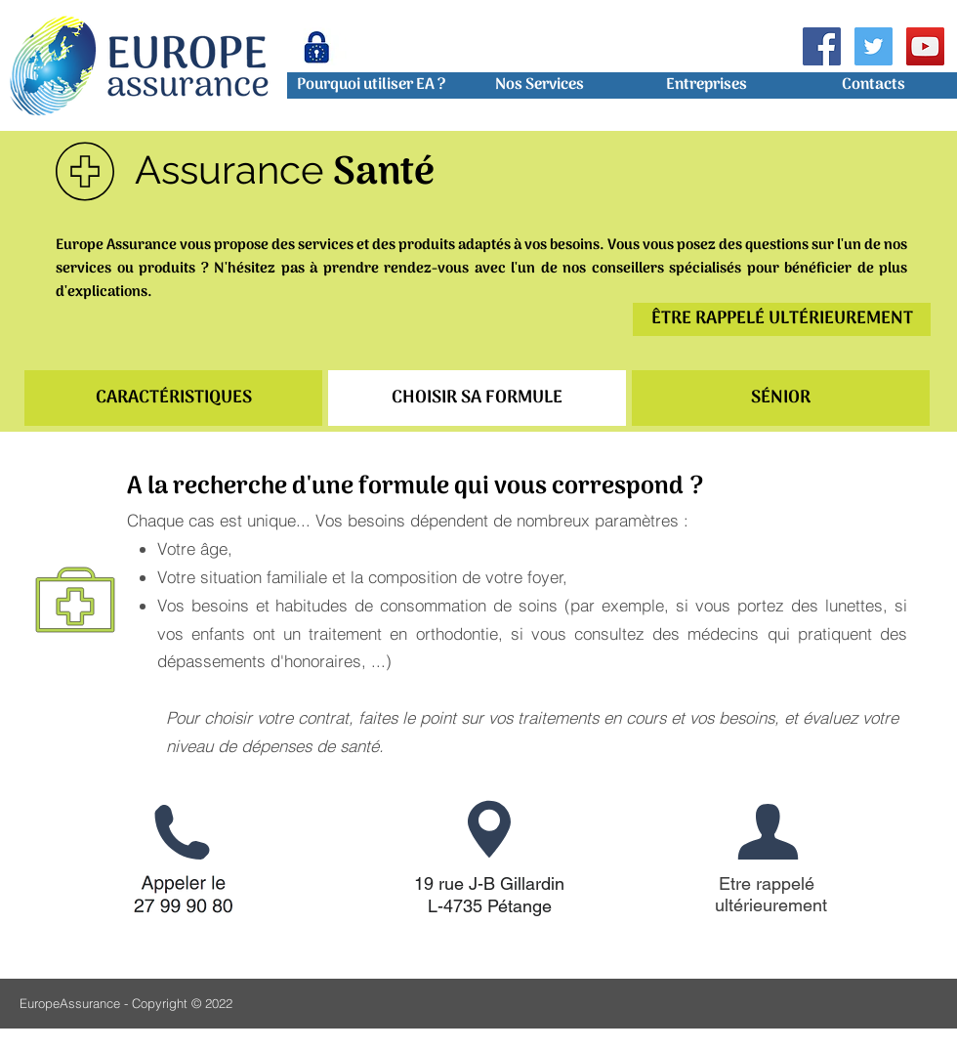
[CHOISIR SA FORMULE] (477, 398)
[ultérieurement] (771, 905)
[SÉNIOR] (781, 398)
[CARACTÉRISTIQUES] (173, 398)
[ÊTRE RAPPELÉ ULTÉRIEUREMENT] (782, 319)
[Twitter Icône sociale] (873, 46)
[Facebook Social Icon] (822, 46)
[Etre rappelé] (766, 883)
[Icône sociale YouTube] (925, 46)
